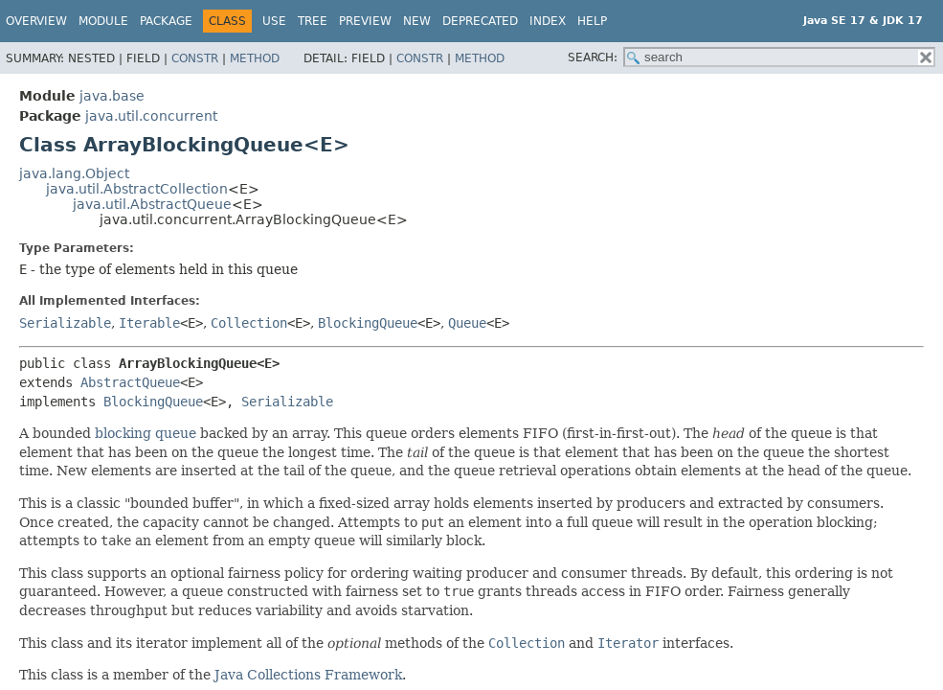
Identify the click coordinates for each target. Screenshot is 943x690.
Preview (365, 21)
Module (103, 21)
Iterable (149, 323)
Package (166, 21)
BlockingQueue (367, 323)
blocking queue (145, 433)
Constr (194, 58)
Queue (467, 323)
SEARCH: (592, 57)
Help (592, 21)
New (417, 21)
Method (255, 58)
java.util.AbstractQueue (152, 204)
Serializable (65, 323)
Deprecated (480, 21)
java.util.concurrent (151, 116)
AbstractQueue (130, 382)
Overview (36, 21)
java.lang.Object (74, 173)
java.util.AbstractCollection (137, 188)
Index (547, 21)
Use (274, 21)
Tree (312, 21)
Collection (249, 323)
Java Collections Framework (308, 674)
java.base (112, 96)
